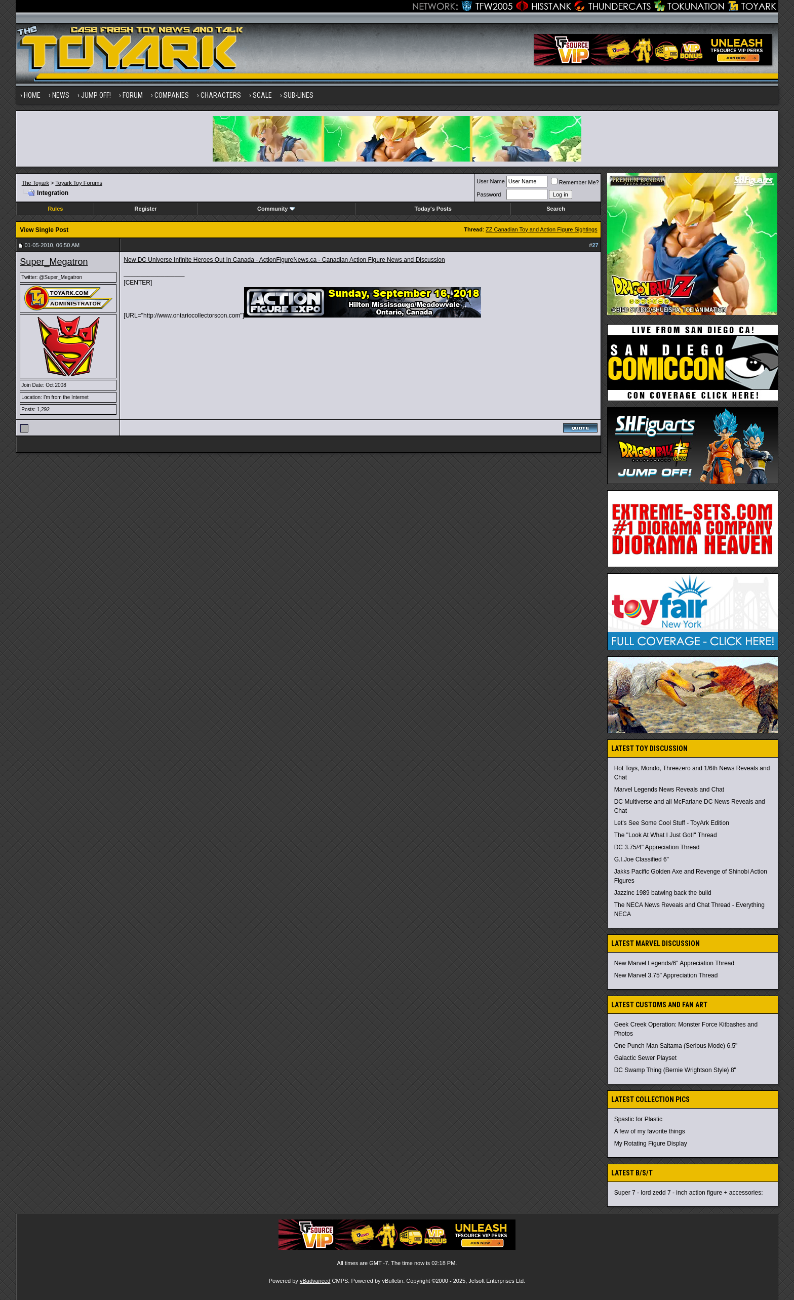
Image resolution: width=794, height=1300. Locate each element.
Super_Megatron (54, 262)
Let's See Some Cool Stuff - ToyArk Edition (671, 822)
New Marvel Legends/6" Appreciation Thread (674, 963)
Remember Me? (575, 182)
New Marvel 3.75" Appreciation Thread (666, 975)
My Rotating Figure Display (650, 1143)
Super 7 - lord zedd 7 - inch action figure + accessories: (688, 1192)
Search (555, 209)
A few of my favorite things (649, 1131)
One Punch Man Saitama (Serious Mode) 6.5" (676, 1045)
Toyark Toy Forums (78, 183)
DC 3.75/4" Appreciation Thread (657, 847)
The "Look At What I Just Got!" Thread (665, 835)
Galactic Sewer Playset (645, 1057)
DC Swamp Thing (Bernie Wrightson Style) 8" (675, 1070)
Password (489, 194)
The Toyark (35, 183)
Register (146, 209)
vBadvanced (315, 1281)
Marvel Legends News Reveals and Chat (669, 789)
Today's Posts (432, 209)
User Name (491, 181)
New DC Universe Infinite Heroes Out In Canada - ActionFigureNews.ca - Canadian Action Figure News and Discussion (284, 259)
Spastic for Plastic (638, 1119)
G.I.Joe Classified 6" (641, 859)
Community (276, 209)
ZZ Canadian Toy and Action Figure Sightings (542, 229)
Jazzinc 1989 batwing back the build (662, 892)
